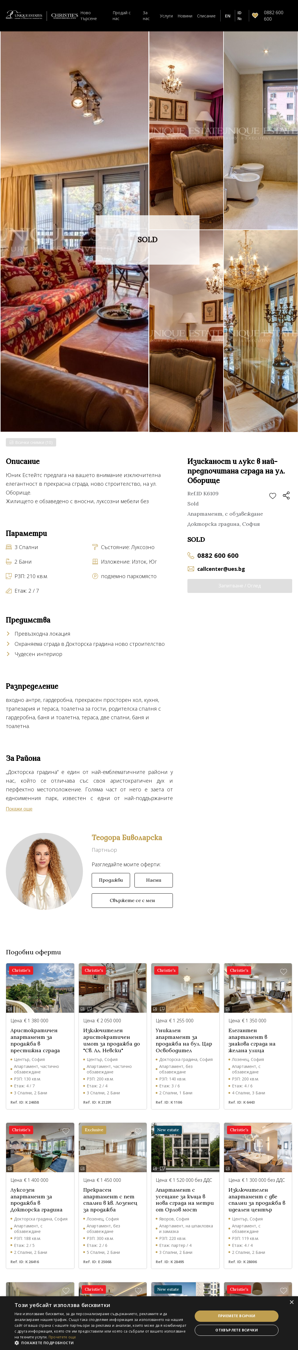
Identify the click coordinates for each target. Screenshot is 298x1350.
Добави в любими (272, 496)
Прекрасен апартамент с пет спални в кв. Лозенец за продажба (110, 1207)
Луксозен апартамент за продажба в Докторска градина (36, 1207)
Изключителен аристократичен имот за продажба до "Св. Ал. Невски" (111, 1048)
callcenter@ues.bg (221, 568)
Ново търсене (88, 15)
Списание (206, 16)
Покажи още (19, 512)
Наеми (153, 887)
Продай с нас (122, 15)
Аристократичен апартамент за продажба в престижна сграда (35, 1048)
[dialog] (149, 1323)
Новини (185, 16)
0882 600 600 (218, 555)
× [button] (291, 1302)
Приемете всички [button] (237, 1315)
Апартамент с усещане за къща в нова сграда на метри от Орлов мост (185, 1207)
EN (227, 16)
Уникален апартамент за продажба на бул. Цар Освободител (184, 1048)
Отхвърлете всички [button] (236, 1330)
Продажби (111, 887)
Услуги (166, 16)
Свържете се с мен (132, 907)
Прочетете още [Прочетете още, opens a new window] (62, 1337)
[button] (101, 1343)
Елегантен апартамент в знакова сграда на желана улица (252, 1048)
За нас (146, 15)
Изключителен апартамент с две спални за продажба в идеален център (256, 1207)
